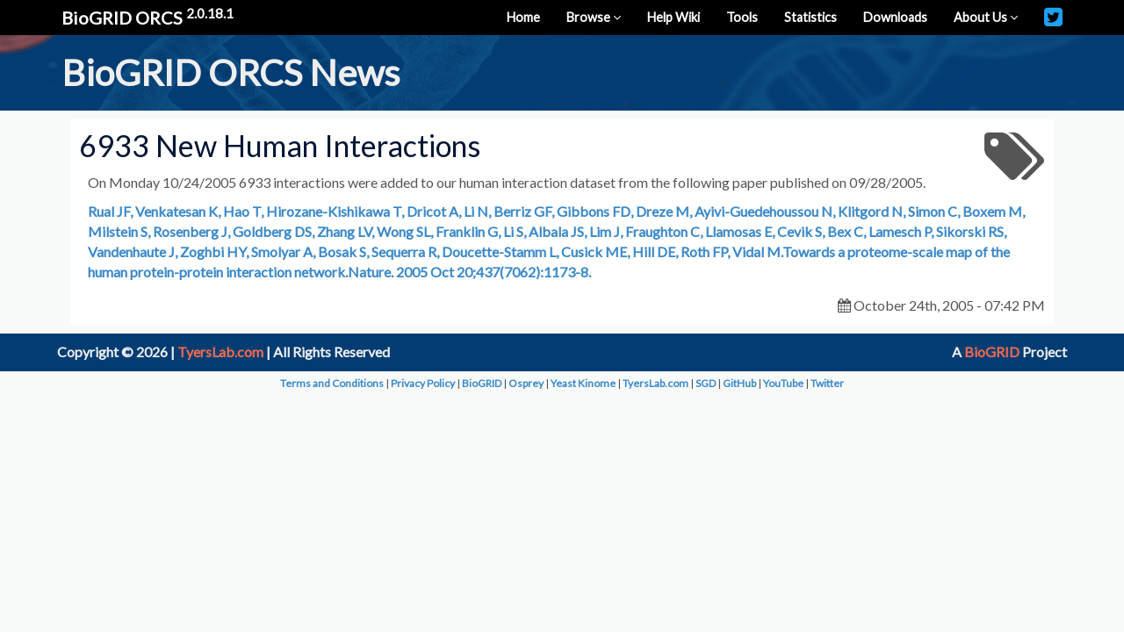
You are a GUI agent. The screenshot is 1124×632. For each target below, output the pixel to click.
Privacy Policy (423, 383)
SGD (705, 383)
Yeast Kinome (583, 383)
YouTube (783, 383)
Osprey (526, 383)
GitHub (739, 383)
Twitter (827, 383)
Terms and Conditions (332, 383)
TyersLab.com (220, 351)
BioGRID (992, 351)
